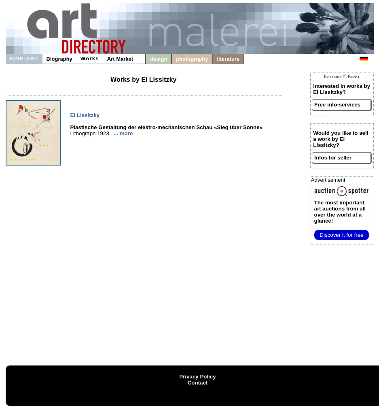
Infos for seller (332, 158)
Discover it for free (341, 235)
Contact (198, 383)
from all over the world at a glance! (340, 212)
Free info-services (337, 105)
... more (123, 133)
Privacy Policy (197, 377)
